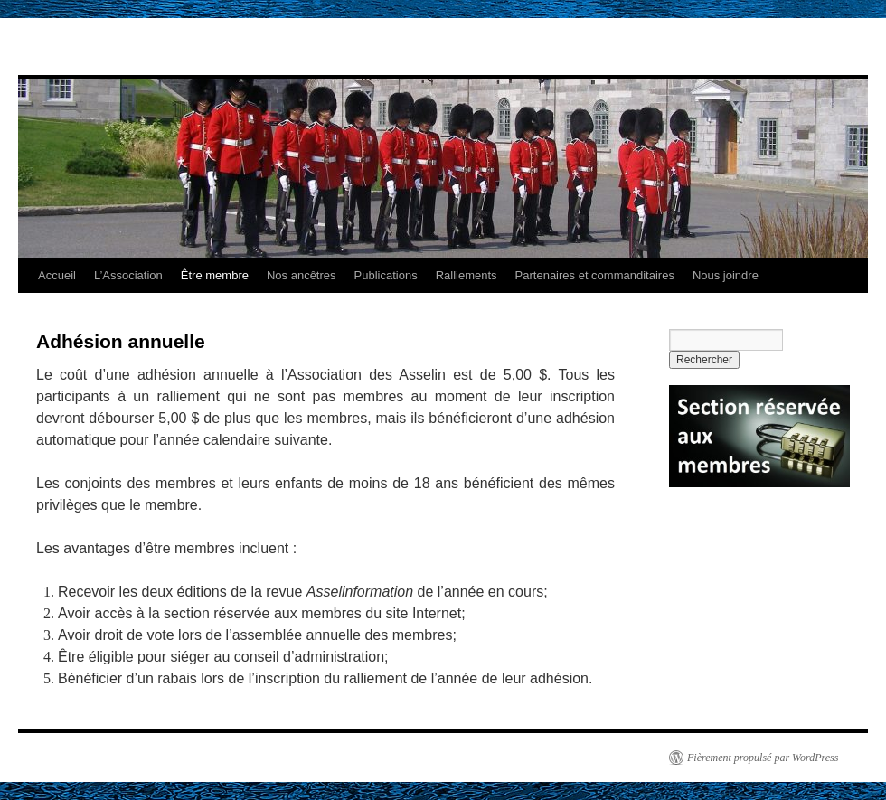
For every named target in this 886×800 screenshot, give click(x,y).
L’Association (128, 275)
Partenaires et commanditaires (594, 275)
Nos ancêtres (301, 275)
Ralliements (466, 275)
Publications (386, 275)
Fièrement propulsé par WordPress (762, 757)
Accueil (57, 275)
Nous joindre (726, 275)
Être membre (215, 275)
